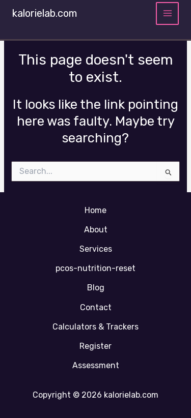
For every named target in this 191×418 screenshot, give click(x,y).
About (95, 229)
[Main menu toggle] (167, 13)
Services (95, 249)
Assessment (95, 365)
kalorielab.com (44, 13)
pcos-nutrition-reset (95, 268)
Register (95, 346)
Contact (96, 307)
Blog (95, 287)
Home (95, 210)
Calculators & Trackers (95, 327)
